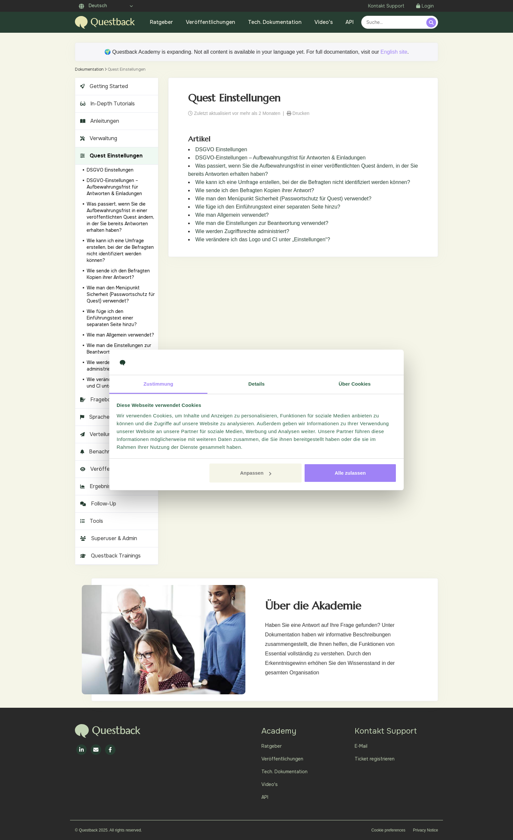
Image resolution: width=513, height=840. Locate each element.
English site (393, 52)
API (349, 22)
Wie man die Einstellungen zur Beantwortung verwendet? (261, 223)
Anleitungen (99, 121)
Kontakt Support (386, 6)
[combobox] (394, 22)
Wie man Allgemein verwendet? (232, 215)
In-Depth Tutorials (107, 103)
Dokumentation (89, 69)
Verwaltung (98, 138)
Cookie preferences (388, 830)
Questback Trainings (110, 555)
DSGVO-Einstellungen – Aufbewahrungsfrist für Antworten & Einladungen (280, 157)
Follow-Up (97, 503)
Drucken (298, 113)
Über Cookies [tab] (355, 384)
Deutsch (93, 6)
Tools (91, 521)
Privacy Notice (425, 830)
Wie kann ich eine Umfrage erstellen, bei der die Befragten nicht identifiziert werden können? (302, 182)
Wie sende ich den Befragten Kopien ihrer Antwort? (254, 190)
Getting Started (103, 86)
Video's (323, 22)
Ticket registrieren (375, 759)
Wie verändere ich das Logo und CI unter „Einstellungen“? (262, 239)
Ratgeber (161, 22)
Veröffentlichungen (210, 22)
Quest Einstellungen (111, 155)
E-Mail (361, 746)
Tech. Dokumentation (275, 22)
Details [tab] (256, 384)
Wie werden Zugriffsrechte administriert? (242, 231)
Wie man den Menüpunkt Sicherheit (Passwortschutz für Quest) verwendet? (283, 198)
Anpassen (256, 473)
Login (425, 6)
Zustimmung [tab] (158, 384)
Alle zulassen (350, 473)
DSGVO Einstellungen (221, 149)
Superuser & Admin (108, 538)
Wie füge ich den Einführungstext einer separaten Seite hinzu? (267, 207)
